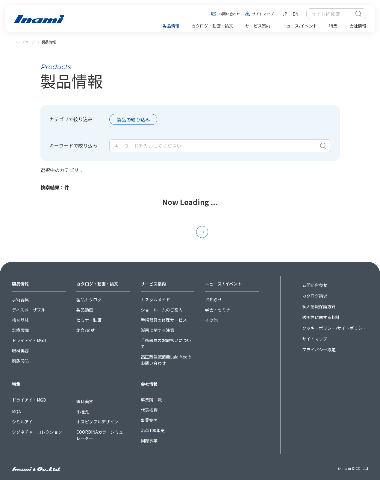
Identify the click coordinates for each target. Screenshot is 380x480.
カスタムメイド (155, 300)
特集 (16, 384)
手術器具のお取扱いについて (166, 343)
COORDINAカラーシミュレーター (99, 435)
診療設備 (20, 330)
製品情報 (20, 284)
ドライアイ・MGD (29, 340)
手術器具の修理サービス (164, 320)
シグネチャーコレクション (37, 432)
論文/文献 (85, 330)
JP (284, 14)
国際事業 (149, 440)
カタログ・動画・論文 (97, 284)
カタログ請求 (314, 296)
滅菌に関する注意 (157, 330)
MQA (16, 411)
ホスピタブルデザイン (97, 422)
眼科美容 (20, 350)
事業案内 (149, 420)
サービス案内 (153, 284)
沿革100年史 (153, 430)
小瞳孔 (82, 411)
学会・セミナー (219, 310)
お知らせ (213, 300)
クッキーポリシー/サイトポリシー (334, 328)
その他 (211, 320)
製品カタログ (89, 300)
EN (295, 14)
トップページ (24, 41)
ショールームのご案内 (162, 310)
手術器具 (20, 300)
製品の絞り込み (133, 119)
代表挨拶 (149, 410)
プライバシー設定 (319, 350)
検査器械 (20, 320)
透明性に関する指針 (321, 317)
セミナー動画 (89, 320)
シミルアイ (22, 422)
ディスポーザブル (28, 310)
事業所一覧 (151, 400)
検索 (358, 13)
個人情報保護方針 (319, 306)
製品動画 (84, 310)
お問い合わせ (229, 13)
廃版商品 (20, 361)
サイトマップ (263, 13)
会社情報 (149, 384)
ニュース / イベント (223, 284)
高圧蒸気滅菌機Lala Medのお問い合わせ (166, 360)
